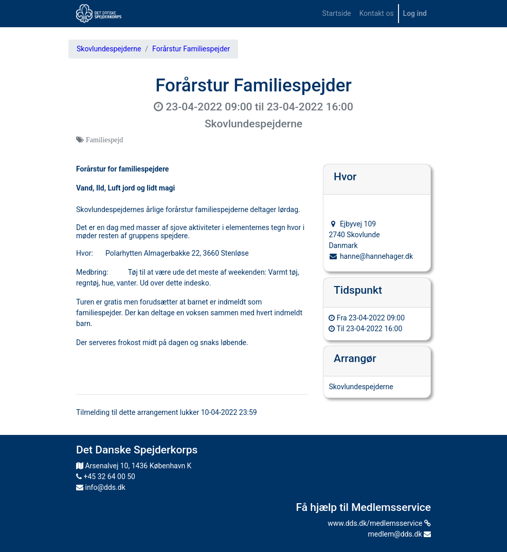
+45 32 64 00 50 (105, 476)
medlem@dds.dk (399, 534)
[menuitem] (336, 13)
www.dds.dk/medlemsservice (379, 523)
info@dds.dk (100, 487)
